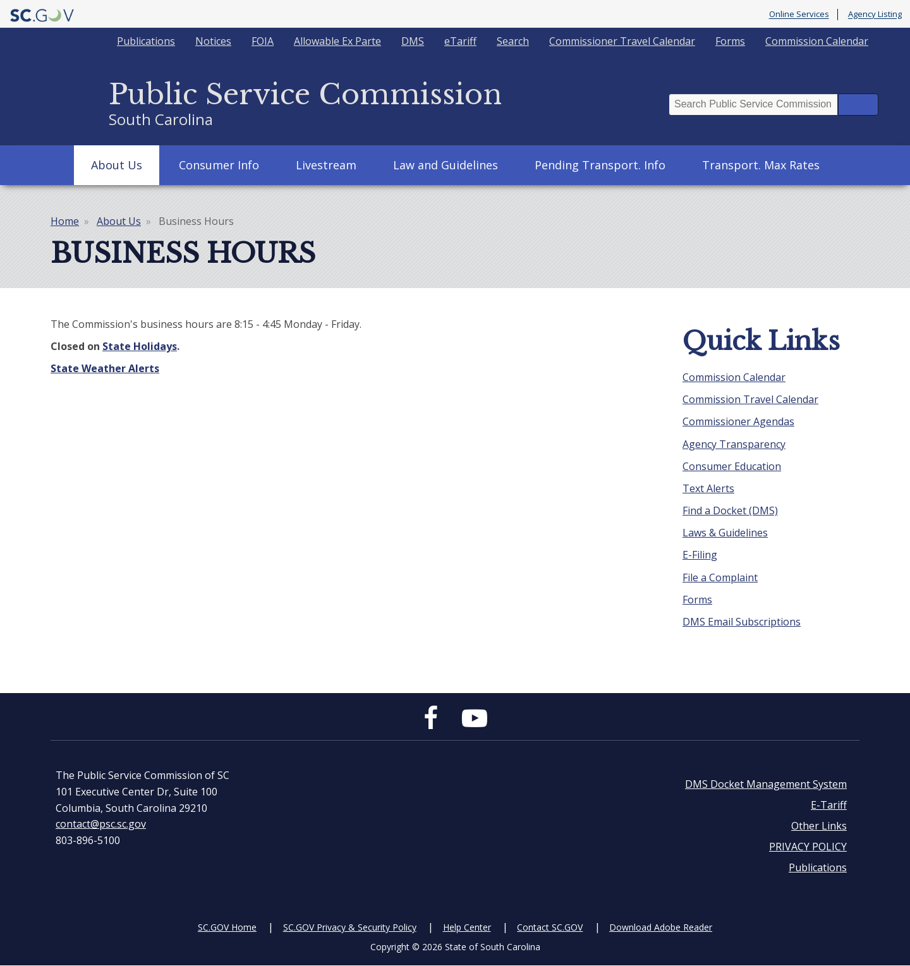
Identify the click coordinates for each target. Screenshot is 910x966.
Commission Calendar (816, 41)
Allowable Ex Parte (337, 41)
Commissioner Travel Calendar (622, 41)
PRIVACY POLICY (808, 847)
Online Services (799, 14)
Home (65, 221)
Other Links (819, 826)
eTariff (460, 41)
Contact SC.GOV (550, 927)
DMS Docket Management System (766, 784)
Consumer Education (731, 466)
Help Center (467, 927)
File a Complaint (720, 577)
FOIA (263, 41)
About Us (116, 164)
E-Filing (699, 555)
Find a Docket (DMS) (730, 510)
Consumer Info (219, 164)
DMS (412, 41)
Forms (730, 41)
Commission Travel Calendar (750, 399)
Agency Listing (875, 14)
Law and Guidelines (445, 164)
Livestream (326, 164)
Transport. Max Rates (761, 164)
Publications (146, 41)
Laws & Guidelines (725, 533)
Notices (213, 41)
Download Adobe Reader (660, 927)
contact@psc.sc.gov (101, 824)
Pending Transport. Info (600, 164)
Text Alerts (708, 488)
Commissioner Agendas (738, 421)
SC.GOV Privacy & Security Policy (349, 927)
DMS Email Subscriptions (741, 622)
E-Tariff (829, 805)
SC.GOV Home (227, 927)
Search (513, 41)
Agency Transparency (734, 444)
